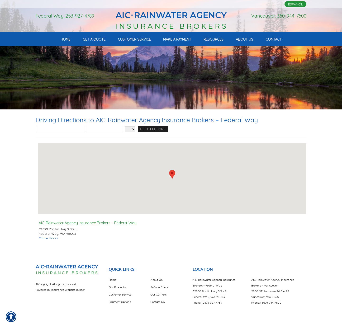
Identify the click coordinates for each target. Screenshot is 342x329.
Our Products (117, 287)
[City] (104, 129)
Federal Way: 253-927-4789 (65, 16)
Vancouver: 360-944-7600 (278, 16)
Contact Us (158, 302)
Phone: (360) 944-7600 (266, 302)
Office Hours (48, 238)
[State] (130, 129)
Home (112, 280)
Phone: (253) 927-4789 (207, 302)
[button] (172, 174)
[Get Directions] (153, 129)
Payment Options (120, 302)
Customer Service (120, 294)
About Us (156, 280)
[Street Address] (60, 129)
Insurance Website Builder (68, 289)
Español (295, 4)
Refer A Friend (160, 287)
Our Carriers (158, 294)
